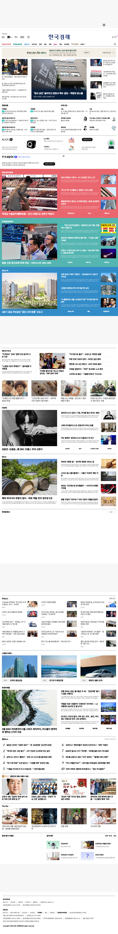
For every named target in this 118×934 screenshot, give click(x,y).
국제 (50, 44)
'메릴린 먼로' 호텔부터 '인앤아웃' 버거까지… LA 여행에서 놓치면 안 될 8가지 (79, 705)
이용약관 (52, 913)
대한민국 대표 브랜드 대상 (19, 776)
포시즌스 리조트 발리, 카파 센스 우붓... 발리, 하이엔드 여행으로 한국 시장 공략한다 (79, 717)
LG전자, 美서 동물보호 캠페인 (12, 612)
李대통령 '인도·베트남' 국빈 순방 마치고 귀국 (109, 85)
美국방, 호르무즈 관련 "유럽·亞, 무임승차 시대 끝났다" (109, 62)
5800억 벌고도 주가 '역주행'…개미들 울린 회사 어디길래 (86, 751)
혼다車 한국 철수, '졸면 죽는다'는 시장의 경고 (102, 112)
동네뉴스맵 (71, 311)
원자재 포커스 (34, 118)
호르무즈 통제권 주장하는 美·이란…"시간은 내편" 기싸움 (80, 239)
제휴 (11, 913)
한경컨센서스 (71, 213)
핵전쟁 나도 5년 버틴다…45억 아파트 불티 (85, 364)
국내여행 (81, 728)
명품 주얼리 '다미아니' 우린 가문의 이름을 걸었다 (79, 499)
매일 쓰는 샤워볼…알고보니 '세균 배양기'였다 (73, 399)
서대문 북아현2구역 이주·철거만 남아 (75, 288)
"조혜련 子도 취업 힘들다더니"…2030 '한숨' (14, 399)
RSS (46, 913)
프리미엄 (75, 44)
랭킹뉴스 (5, 739)
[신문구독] (28, 37)
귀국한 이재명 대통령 (48, 602)
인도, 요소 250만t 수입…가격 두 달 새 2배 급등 (43, 121)
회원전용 (5, 105)
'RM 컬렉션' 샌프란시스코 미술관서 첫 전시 (77, 438)
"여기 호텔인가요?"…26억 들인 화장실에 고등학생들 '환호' (87, 763)
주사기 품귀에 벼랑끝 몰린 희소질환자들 (71, 130)
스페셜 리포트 (7, 653)
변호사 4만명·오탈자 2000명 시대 (13, 641)
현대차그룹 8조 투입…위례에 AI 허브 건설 (109, 96)
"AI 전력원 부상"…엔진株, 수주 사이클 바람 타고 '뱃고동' (14, 623)
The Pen (5, 806)
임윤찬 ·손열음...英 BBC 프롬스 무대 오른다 (22, 449)
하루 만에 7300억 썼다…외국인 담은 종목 (85, 359)
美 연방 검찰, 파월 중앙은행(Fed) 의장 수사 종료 (92, 613)
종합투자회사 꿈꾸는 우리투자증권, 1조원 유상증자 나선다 (80, 202)
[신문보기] (3, 37)
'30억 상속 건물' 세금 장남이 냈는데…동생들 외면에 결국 (14, 827)
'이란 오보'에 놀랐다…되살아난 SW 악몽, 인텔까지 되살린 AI (15, 121)
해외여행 (95, 728)
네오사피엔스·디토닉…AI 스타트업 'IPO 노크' (78, 177)
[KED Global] (22, 37)
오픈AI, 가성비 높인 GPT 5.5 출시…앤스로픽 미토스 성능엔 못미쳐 (80, 251)
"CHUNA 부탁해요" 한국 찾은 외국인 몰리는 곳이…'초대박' (14, 603)
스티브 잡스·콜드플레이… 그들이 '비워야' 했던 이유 (79, 474)
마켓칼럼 (4, 109)
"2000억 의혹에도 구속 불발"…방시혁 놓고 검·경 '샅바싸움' (92, 632)
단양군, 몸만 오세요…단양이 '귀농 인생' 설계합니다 (43, 797)
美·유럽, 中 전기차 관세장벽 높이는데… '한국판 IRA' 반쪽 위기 (14, 84)
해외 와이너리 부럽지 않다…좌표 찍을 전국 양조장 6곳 (27, 498)
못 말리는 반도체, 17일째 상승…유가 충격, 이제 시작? (14, 130)
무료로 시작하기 (49, 164)
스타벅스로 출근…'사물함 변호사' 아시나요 (85, 374)
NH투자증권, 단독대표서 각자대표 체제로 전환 (92, 623)
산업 (45, 44)
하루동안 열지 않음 (106, 53)
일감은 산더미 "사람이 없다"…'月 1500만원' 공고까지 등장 (28, 745)
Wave (55, 44)
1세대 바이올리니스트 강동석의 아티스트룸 (77, 425)
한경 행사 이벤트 (8, 835)
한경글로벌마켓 (17, 44)
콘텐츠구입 (17, 913)
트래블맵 (67, 728)
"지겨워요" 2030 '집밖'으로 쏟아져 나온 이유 (16, 355)
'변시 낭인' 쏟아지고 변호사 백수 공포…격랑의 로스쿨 (58, 93)
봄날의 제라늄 (65, 120)
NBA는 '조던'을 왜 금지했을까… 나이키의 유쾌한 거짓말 (79, 486)
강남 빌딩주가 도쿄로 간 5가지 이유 (43, 827)
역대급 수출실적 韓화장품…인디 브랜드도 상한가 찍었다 (28, 213)
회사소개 (5, 902)
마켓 (107, 213)
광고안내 (27, 902)
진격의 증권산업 (12, 680)
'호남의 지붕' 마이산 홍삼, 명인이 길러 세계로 (73, 797)
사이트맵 (32, 913)
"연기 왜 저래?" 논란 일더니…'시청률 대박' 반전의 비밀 (27, 763)
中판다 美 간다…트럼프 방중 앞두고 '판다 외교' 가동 (102, 399)
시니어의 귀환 (95, 826)
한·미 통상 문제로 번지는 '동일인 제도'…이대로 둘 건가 (74, 112)
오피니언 (34, 44)
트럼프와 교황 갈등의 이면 (97, 120)
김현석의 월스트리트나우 (8, 118)
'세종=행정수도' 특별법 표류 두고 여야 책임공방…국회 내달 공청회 (13, 632)
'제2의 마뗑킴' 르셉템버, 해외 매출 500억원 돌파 (53, 623)
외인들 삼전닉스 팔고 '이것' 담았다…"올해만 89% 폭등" (86, 757)
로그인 (114, 37)
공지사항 (50, 835)
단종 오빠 (64, 826)
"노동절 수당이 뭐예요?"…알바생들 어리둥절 (16, 367)
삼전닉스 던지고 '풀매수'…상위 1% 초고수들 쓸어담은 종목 (28, 757)
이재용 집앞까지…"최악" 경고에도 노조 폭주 (86, 369)
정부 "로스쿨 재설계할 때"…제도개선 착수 (56, 641)
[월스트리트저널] (16, 37)
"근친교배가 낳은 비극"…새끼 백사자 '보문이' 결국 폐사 (43, 399)
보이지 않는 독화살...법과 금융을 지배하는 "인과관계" (52, 613)
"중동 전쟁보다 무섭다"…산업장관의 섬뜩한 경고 (14, 91)
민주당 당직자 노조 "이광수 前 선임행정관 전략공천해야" (52, 632)
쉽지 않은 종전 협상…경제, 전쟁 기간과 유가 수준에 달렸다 (43, 130)
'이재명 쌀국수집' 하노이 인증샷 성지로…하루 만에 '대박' (52, 372)
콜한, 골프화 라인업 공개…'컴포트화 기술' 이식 (92, 642)
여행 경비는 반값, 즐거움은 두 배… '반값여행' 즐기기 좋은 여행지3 (80, 692)
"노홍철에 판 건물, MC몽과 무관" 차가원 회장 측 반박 (79, 300)
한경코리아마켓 (6, 44)
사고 (114, 836)
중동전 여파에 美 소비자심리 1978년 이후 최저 (92, 603)
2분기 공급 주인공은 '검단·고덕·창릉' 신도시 (22, 311)
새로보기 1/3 (112, 598)
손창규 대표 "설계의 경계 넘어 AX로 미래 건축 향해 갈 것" (14, 797)
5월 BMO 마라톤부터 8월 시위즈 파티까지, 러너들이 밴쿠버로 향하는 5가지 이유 (29, 730)
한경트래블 (6, 687)
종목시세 (88, 262)
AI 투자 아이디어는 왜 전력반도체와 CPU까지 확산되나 (14, 112)
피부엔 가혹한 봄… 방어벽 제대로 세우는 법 (77, 461)
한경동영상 (6, 512)
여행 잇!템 (109, 728)
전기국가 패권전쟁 (52, 680)
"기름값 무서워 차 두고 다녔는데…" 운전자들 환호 (25, 769)
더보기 (83, 44)
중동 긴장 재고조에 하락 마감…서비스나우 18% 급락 (26, 262)
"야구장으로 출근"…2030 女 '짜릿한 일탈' (85, 354)
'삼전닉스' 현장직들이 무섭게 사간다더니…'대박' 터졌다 (86, 745)
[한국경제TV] (9, 37)
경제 (40, 44)
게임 (60, 44)
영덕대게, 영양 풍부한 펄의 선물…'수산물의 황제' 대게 (101, 797)
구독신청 (12, 902)
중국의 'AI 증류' (94, 129)
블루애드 (35, 902)
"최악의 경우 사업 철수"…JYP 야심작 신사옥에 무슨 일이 (28, 751)
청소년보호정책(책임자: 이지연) (78, 913)
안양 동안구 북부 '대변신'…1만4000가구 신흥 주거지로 (79, 275)
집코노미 (26, 44)
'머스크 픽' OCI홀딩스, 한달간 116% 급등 (77, 190)
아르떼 (4, 408)
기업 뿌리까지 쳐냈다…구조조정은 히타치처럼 (109, 73)
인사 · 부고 (108, 836)
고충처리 (20, 902)
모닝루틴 (66, 44)
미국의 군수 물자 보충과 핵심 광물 (42, 111)
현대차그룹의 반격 (91, 680)
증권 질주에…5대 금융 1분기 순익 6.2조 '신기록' (14, 98)
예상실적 (70, 262)
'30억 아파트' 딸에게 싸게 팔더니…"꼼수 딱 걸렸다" (85, 769)
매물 (88, 311)
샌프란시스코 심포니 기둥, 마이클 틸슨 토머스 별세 (80, 412)
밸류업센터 (106, 311)
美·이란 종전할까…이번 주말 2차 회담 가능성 (14, 78)
